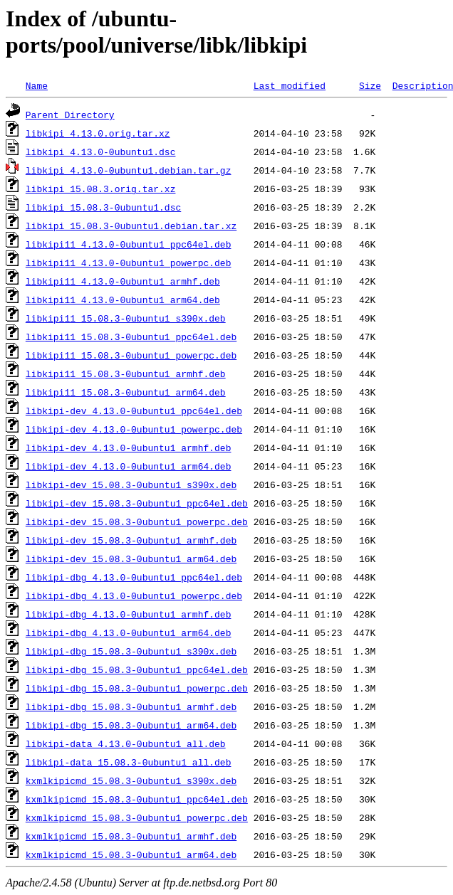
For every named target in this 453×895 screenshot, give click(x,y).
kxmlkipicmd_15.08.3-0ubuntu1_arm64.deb (131, 854)
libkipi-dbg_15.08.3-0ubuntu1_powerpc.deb (137, 688)
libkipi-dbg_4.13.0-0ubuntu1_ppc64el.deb (134, 577)
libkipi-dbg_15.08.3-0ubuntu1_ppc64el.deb (137, 669)
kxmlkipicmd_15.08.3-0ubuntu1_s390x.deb (131, 780)
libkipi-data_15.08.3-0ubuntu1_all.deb (128, 762)
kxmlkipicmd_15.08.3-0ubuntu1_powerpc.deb (137, 817)
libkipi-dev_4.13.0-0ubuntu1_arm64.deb (128, 466)
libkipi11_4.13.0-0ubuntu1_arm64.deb (123, 299)
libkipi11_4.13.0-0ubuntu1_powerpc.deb (128, 262)
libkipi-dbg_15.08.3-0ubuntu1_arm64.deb (131, 725)
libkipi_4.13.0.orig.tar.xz (98, 133)
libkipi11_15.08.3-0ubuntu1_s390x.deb (126, 318)
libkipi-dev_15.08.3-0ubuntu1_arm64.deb (131, 558)
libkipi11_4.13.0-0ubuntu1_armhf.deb (123, 281)
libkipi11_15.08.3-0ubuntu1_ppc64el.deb (131, 336)
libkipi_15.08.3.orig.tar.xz (101, 188)
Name (37, 85)
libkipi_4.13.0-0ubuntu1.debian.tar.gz (128, 170)
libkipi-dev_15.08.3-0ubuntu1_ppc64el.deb (137, 503)
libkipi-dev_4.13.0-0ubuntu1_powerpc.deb (134, 429)
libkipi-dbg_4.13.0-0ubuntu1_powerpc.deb (134, 595)
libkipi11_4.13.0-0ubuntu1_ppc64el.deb (128, 244)
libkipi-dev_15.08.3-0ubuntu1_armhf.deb (131, 540)
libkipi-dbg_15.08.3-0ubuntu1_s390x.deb (131, 651)
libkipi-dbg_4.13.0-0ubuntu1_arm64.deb (128, 632)
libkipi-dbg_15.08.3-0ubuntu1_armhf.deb (131, 706)
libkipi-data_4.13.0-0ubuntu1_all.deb (126, 743)
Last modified (290, 85)
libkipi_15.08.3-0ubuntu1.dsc (103, 207)
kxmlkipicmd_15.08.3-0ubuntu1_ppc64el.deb (137, 799)
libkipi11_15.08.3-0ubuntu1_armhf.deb (126, 373)
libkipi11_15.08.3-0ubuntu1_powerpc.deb (131, 355)
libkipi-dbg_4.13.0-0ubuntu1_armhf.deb (128, 614)
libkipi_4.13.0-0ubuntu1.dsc (101, 151)
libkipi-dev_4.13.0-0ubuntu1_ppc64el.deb (134, 410)
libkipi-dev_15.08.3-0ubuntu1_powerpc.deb (137, 521)
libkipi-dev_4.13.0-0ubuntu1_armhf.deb (128, 447)
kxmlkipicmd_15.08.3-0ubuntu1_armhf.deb (131, 836)
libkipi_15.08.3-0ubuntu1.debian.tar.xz (131, 225)
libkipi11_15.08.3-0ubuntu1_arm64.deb (126, 392)
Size (370, 85)
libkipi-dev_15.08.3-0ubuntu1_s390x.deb (131, 484)
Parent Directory (70, 114)
